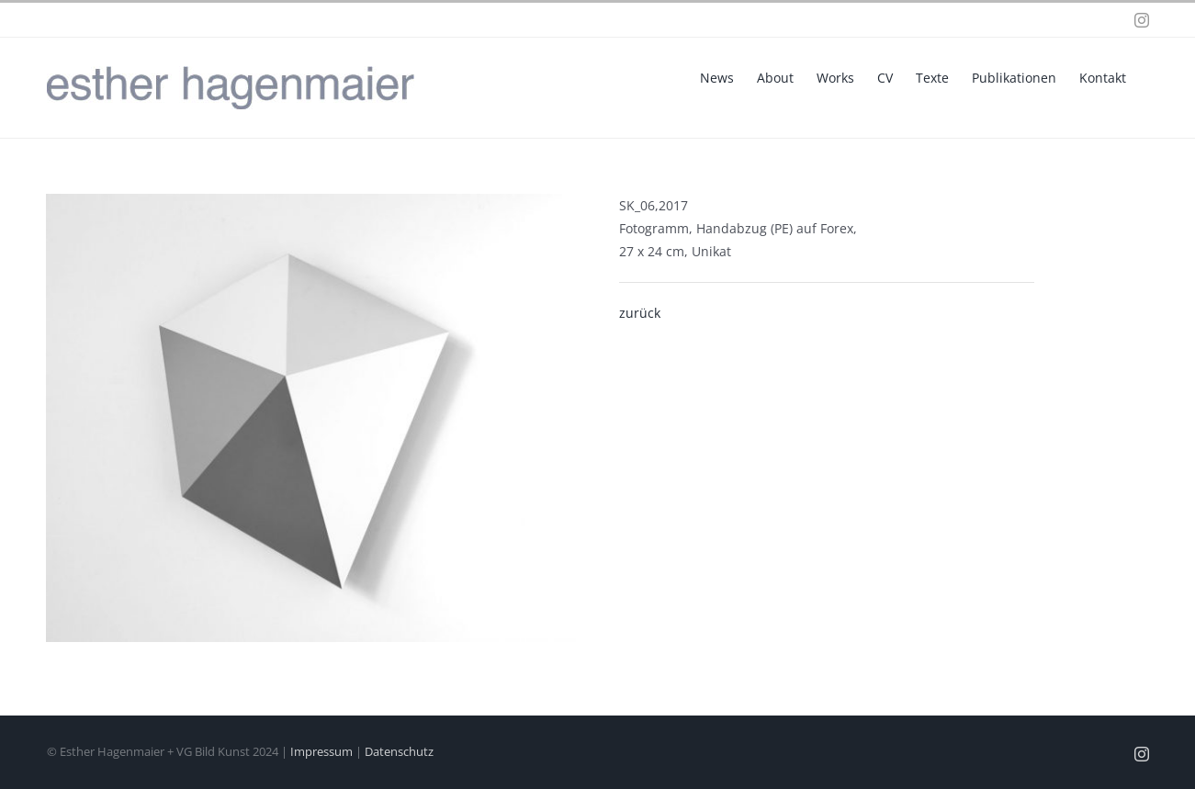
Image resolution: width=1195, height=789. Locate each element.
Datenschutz (399, 751)
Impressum (321, 751)
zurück (639, 312)
